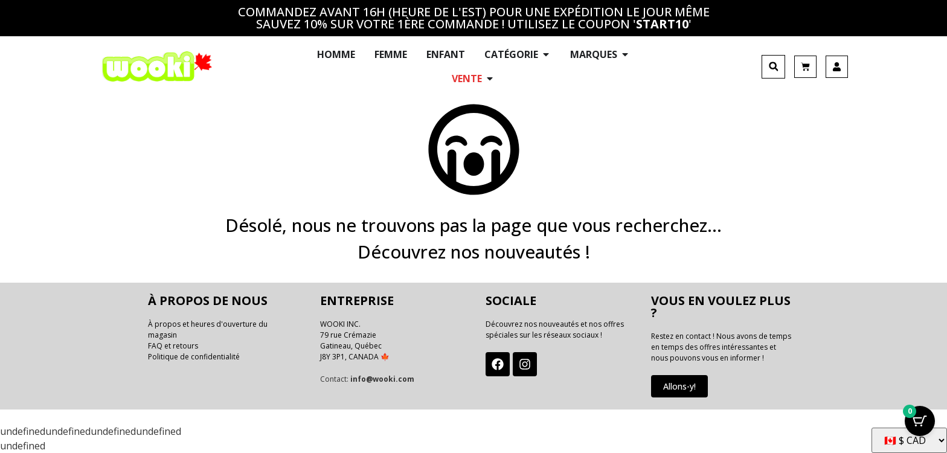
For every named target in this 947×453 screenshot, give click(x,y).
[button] (773, 67)
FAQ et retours (173, 346)
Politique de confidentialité (194, 357)
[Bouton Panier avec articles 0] (920, 423)
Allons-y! (679, 386)
